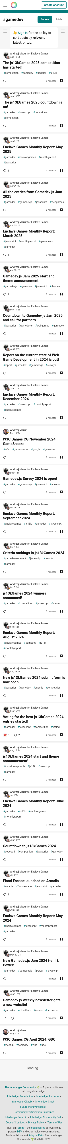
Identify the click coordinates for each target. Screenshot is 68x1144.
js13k (53, 73)
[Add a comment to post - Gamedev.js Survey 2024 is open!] (5, 492)
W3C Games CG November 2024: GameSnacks (30, 441)
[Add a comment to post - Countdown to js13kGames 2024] (5, 860)
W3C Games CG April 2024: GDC (29, 1039)
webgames (57, 202)
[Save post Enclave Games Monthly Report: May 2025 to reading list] (61, 171)
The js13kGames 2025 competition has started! (31, 65)
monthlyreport (47, 157)
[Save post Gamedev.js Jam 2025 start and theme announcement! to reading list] (61, 294)
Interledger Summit (15, 1117)
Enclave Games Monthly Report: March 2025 (29, 233)
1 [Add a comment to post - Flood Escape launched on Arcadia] (6, 894)
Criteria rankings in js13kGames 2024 (33, 553)
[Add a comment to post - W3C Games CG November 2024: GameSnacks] (5, 457)
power (39, 971)
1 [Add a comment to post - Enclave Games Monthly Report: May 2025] (6, 170)
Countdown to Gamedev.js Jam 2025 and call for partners (33, 317)
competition (10, 73)
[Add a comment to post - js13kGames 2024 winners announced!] (5, 611)
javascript (24, 112)
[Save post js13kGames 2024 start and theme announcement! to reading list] (61, 780)
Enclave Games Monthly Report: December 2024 (29, 396)
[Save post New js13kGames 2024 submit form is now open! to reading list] (61, 696)
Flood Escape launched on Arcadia (31, 881)
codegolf (9, 852)
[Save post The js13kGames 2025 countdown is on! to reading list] (61, 126)
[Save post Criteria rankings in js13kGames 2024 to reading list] (61, 572)
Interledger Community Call (45, 1117)
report (7, 365)
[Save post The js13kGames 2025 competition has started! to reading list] (61, 81)
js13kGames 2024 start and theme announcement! (31, 758)
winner (55, 603)
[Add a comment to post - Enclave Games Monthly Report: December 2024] (5, 418)
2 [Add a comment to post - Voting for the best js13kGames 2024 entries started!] (16, 735)
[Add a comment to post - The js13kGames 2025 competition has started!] (5, 81)
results (48, 558)
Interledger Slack (44, 1101)
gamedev (27, 73)
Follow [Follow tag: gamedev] (44, 19)
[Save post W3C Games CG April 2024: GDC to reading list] (61, 1053)
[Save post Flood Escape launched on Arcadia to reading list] (61, 895)
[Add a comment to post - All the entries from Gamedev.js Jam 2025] (5, 210)
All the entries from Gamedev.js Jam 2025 (32, 194)
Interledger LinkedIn (47, 1096)
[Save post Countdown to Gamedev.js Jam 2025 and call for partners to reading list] (61, 334)
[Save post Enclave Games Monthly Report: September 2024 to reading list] (61, 532)
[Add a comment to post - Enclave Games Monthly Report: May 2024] (5, 939)
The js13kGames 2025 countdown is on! (32, 104)
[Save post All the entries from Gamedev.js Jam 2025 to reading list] (61, 210)
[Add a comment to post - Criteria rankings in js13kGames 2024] (5, 572)
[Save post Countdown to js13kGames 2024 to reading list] (61, 860)
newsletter (52, 1010)
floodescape (24, 886)
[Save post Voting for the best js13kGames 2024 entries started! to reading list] (61, 735)
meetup (8, 1045)
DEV (19, 1131)
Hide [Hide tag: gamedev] (59, 19)
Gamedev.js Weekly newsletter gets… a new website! (33, 1002)
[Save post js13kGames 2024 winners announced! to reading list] (61, 612)
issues (38, 1010)
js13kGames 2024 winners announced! (24, 595)
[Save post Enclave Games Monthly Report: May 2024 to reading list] (61, 939)
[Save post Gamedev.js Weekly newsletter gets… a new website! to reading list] (61, 1018)
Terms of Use (54, 1122)
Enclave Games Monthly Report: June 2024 (33, 803)
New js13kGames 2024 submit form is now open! (34, 679)
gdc (43, 1045)
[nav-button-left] (5, 31)
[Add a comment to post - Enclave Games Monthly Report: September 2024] (5, 532)
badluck (41, 73)
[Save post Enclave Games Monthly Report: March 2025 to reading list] (61, 255)
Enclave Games (39, 53)
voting (55, 727)
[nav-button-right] (63, 31)
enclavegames (27, 157)
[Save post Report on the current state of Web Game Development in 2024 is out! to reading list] (61, 373)
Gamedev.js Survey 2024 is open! (30, 478)
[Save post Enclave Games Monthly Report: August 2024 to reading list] (61, 656)
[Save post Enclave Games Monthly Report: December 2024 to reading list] (61, 418)
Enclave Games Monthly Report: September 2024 (29, 515)
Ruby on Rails (36, 1135)
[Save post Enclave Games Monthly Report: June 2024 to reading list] (61, 825)
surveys (51, 365)
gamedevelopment (14, 558)
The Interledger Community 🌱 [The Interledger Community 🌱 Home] (22, 1087)
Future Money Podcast (33, 1106)
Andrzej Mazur (18, 53)
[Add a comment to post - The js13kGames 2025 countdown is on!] (5, 126)
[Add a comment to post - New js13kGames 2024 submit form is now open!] (5, 696)
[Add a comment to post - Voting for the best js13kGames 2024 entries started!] (6, 735)
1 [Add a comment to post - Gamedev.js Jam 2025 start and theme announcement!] (6, 294)
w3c (6, 449)
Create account (54, 5)
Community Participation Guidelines (34, 1112)
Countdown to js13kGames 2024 (29, 846)
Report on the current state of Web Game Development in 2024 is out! (31, 357)
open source (38, 1127)
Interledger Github (22, 1101)
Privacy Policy (36, 1122)
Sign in (23, 33)
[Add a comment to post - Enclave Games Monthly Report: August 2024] (5, 656)
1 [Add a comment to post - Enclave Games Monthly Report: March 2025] (6, 255)
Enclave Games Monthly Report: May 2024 (33, 918)
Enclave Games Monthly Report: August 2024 (29, 634)
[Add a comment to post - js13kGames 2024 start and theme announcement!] (5, 780)
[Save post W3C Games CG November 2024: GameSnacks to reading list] (61, 457)
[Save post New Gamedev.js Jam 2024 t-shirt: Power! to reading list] (61, 979)
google (35, 449)
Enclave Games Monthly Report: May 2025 (33, 149)
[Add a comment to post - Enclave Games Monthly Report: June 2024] (5, 825)
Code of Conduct (15, 1122)
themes (55, 286)
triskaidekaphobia (14, 766)
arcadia (8, 886)
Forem (20, 1127)
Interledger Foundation (20, 1096)
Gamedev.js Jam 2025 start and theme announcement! (29, 278)
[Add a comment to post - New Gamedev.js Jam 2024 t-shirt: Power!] (5, 979)
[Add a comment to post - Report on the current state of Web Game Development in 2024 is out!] (5, 373)
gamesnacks (20, 449)
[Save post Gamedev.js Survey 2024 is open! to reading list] (61, 492)
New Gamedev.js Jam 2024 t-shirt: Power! (31, 962)
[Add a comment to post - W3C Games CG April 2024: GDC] (5, 1053)
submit (38, 688)
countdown (40, 112)
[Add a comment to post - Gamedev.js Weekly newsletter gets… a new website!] (5, 1018)
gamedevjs (25, 202)
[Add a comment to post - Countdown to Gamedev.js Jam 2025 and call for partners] (5, 334)
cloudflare (24, 1010)
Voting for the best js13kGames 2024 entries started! (33, 719)
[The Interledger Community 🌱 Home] (13, 5)
